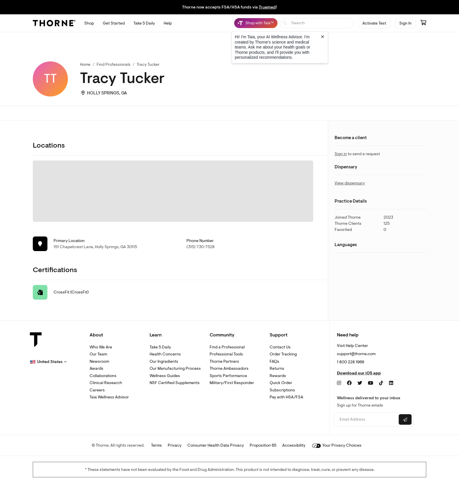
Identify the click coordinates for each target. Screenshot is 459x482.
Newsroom (99, 361)
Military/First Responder (232, 382)
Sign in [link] (341, 153)
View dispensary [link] (350, 183)
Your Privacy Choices (337, 445)
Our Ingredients (164, 361)
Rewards (278, 375)
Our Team (98, 354)
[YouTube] (370, 383)
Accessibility (293, 445)
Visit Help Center (352, 345)
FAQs (274, 361)
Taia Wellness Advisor (109, 397)
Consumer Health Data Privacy (215, 445)
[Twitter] (359, 383)
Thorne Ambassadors (229, 368)
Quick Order (281, 382)
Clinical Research (106, 382)
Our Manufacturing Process (175, 368)
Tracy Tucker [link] (148, 64)
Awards (96, 368)
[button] (48, 362)
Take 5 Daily (160, 347)
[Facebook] (349, 383)
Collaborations (103, 375)
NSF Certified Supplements (175, 382)
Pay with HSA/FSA (286, 397)
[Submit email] (405, 419)
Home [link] (85, 64)
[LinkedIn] (391, 383)
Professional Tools (226, 354)
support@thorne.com (356, 353)
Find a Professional (227, 347)
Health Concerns (165, 354)
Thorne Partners (224, 361)
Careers (97, 390)
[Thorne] (54, 23)
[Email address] (365, 419)
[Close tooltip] (323, 36)
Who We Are (101, 347)
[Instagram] (339, 383)
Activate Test (374, 23)
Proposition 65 (263, 445)
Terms (156, 445)
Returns (277, 368)
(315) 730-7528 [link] (200, 246)
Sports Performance (228, 375)
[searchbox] (317, 23)
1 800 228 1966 (350, 362)
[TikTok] (381, 383)
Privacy (174, 445)
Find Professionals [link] (114, 64)
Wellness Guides (165, 375)
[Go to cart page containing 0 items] (423, 23)
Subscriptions (282, 390)
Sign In (405, 23)
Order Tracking (283, 354)
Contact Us (280, 347)
